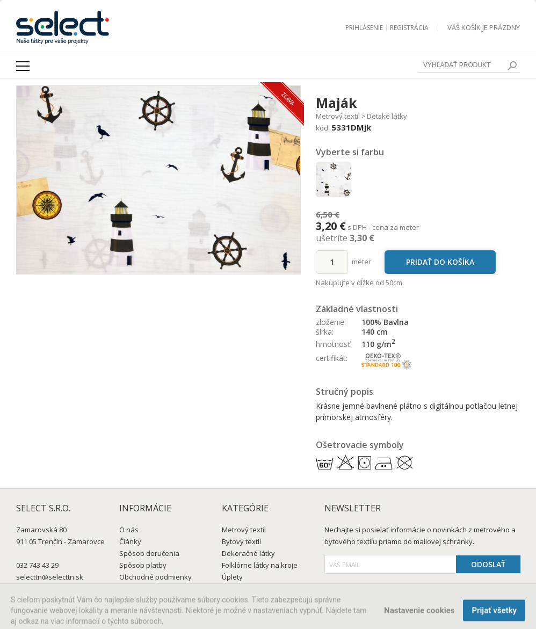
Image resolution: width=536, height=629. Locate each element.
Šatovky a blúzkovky (255, 589)
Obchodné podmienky (155, 577)
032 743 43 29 (37, 565)
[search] (512, 65)
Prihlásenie (364, 27)
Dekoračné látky (248, 553)
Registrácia (409, 27)
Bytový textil (241, 541)
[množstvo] (332, 262)
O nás (129, 529)
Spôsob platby (142, 565)
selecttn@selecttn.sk (49, 577)
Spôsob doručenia (149, 553)
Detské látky (387, 116)
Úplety (232, 577)
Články (130, 541)
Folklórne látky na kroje (260, 565)
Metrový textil (338, 116)
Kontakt (131, 589)
